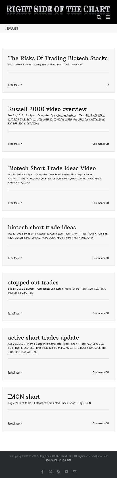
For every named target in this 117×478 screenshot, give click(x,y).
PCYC (101, 119)
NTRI (81, 119)
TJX (16, 351)
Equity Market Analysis (63, 115)
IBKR (102, 288)
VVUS (82, 237)
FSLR (22, 119)
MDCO (60, 119)
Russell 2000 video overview (47, 109)
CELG (55, 178)
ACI (95, 115)
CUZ (10, 119)
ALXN (30, 178)
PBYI (80, 64)
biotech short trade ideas (42, 227)
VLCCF (27, 123)
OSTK (94, 119)
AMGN (37, 178)
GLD (32, 347)
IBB (61, 178)
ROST (83, 347)
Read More (14, 84)
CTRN (101, 115)
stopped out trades (33, 282)
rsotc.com (51, 459)
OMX (87, 119)
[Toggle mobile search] (99, 17)
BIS (49, 178)
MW (75, 119)
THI (104, 347)
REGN (97, 178)
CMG (95, 343)
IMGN (74, 64)
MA (63, 347)
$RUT (89, 115)
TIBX (30, 292)
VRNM (11, 182)
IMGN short (24, 396)
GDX (96, 288)
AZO (89, 343)
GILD (17, 237)
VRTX (19, 182)
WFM (29, 351)
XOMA (35, 123)
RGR (15, 123)
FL (21, 347)
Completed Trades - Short (63, 174)
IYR (17, 292)
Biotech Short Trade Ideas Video (52, 168)
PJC (10, 123)
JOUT (53, 119)
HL (34, 119)
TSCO (22, 351)
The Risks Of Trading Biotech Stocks (58, 58)
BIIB (44, 178)
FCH (16, 119)
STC (21, 123)
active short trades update (43, 337)
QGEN (90, 178)
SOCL (97, 347)
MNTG (68, 119)
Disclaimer (65, 459)
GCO (29, 119)
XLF (35, 351)
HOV (39, 119)
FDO (16, 347)
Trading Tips (54, 64)
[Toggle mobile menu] (108, 17)
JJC (21, 292)
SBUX (90, 347)
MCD (68, 347)
